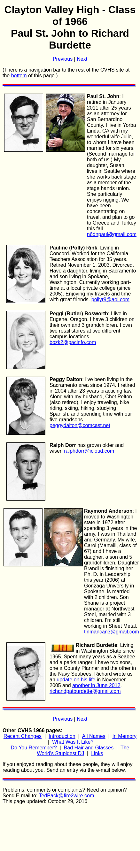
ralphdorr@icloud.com (89, 451)
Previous (63, 59)
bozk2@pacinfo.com (73, 342)
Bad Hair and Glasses (89, 747)
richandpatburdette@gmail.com (85, 691)
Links (97, 753)
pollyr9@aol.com (110, 299)
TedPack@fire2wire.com (66, 795)
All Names (93, 736)
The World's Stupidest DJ (83, 750)
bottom (19, 75)
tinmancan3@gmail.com (111, 631)
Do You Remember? (34, 747)
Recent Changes (23, 736)
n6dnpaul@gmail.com (111, 234)
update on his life (76, 679)
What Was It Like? (72, 742)
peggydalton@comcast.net (80, 425)
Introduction (62, 736)
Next (82, 59)
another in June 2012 (96, 685)
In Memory (125, 736)
